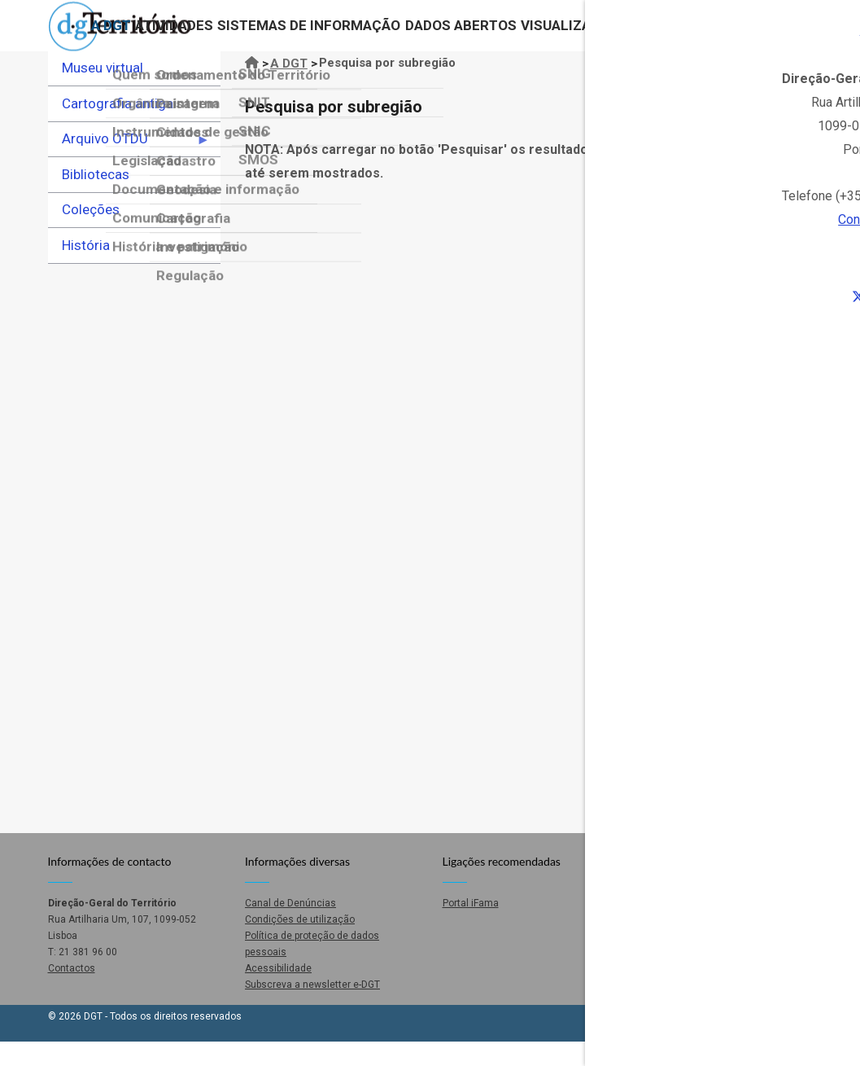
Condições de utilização (300, 943)
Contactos (718, 37)
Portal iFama (471, 926)
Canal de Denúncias (290, 926)
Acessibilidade (278, 992)
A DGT (86, 37)
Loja (651, 37)
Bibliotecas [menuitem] (95, 198)
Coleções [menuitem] (91, 233)
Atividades (153, 37)
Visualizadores (568, 37)
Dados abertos (447, 37)
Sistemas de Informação (291, 37)
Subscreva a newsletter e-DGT (312, 1008)
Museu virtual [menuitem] (102, 91)
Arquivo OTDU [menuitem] (129, 167)
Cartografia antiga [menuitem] (117, 127)
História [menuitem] (86, 269)
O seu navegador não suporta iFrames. (529, 522)
